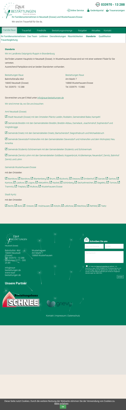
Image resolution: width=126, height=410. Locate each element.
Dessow (76, 214)
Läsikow (20, 218)
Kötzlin (57, 241)
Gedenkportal (96, 10)
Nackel (56, 218)
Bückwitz (63, 214)
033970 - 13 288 (113, 4)
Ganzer (101, 214)
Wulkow (34, 222)
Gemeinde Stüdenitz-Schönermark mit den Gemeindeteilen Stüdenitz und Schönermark (50, 185)
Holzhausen (44, 241)
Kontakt (50, 351)
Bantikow (12, 214)
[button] (60, 393)
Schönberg (68, 218)
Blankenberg (40, 214)
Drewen (30, 241)
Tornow (113, 218)
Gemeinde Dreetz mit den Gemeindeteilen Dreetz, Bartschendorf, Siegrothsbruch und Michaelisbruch (56, 168)
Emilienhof (89, 214)
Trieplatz (22, 222)
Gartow (112, 214)
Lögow (31, 218)
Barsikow (25, 214)
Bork (20, 241)
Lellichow (68, 241)
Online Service (77, 10)
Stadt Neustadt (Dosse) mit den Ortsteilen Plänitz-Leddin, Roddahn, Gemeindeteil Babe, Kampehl (54, 152)
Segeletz (101, 218)
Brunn (52, 214)
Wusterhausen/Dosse (51, 222)
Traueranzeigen (117, 10)
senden (120, 314)
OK (63, 407)
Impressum (60, 351)
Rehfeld (93, 241)
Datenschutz (74, 351)
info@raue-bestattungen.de (50, 133)
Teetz (103, 241)
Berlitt (11, 241)
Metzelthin (43, 218)
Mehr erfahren (61, 403)
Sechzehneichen (85, 218)
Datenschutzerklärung (102, 304)
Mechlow (81, 241)
